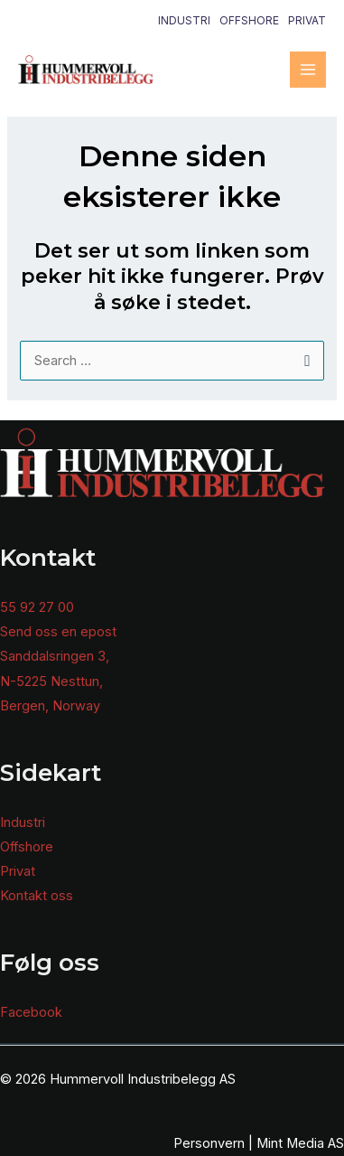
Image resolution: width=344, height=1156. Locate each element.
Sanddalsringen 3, (54, 656)
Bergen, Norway (50, 706)
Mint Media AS (300, 1143)
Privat (307, 20)
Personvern (209, 1143)
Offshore (249, 20)
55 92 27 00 (37, 607)
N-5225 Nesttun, (51, 681)
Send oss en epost (58, 632)
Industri (184, 20)
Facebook (31, 1012)
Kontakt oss (36, 896)
